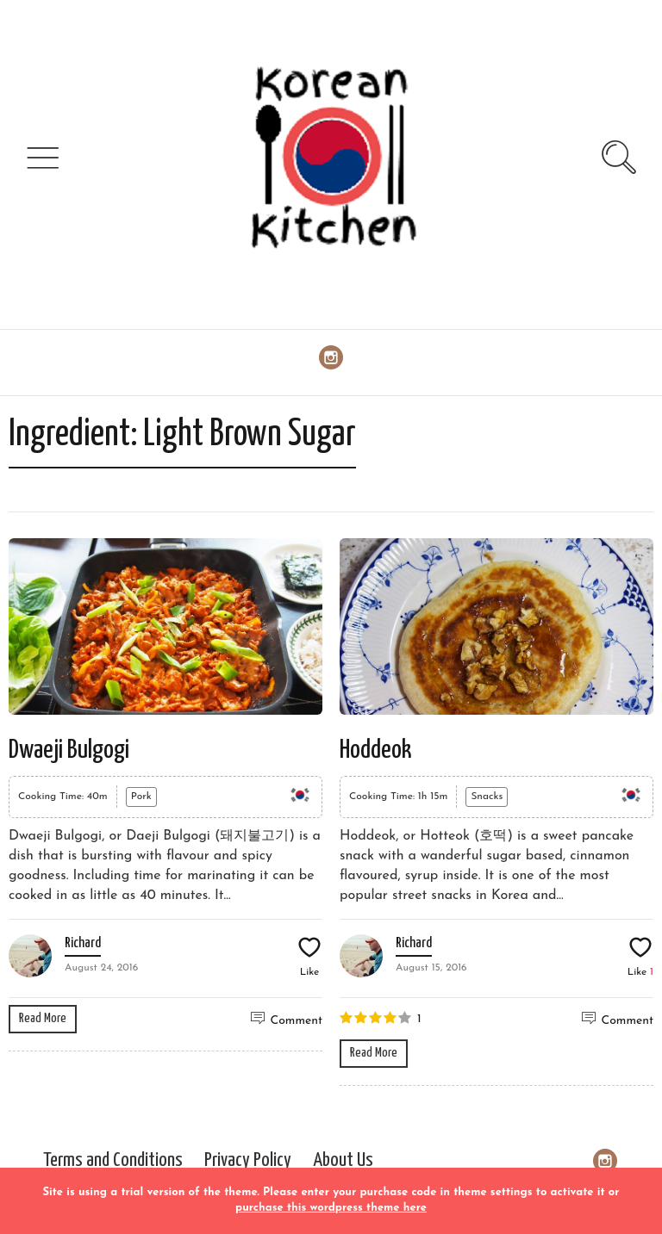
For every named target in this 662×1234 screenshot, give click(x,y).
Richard (83, 943)
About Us (343, 1160)
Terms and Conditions (113, 1160)
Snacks (487, 796)
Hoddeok (375, 750)
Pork (141, 796)
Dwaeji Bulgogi (69, 750)
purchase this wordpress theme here (331, 1207)
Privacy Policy (247, 1160)
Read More (42, 1018)
